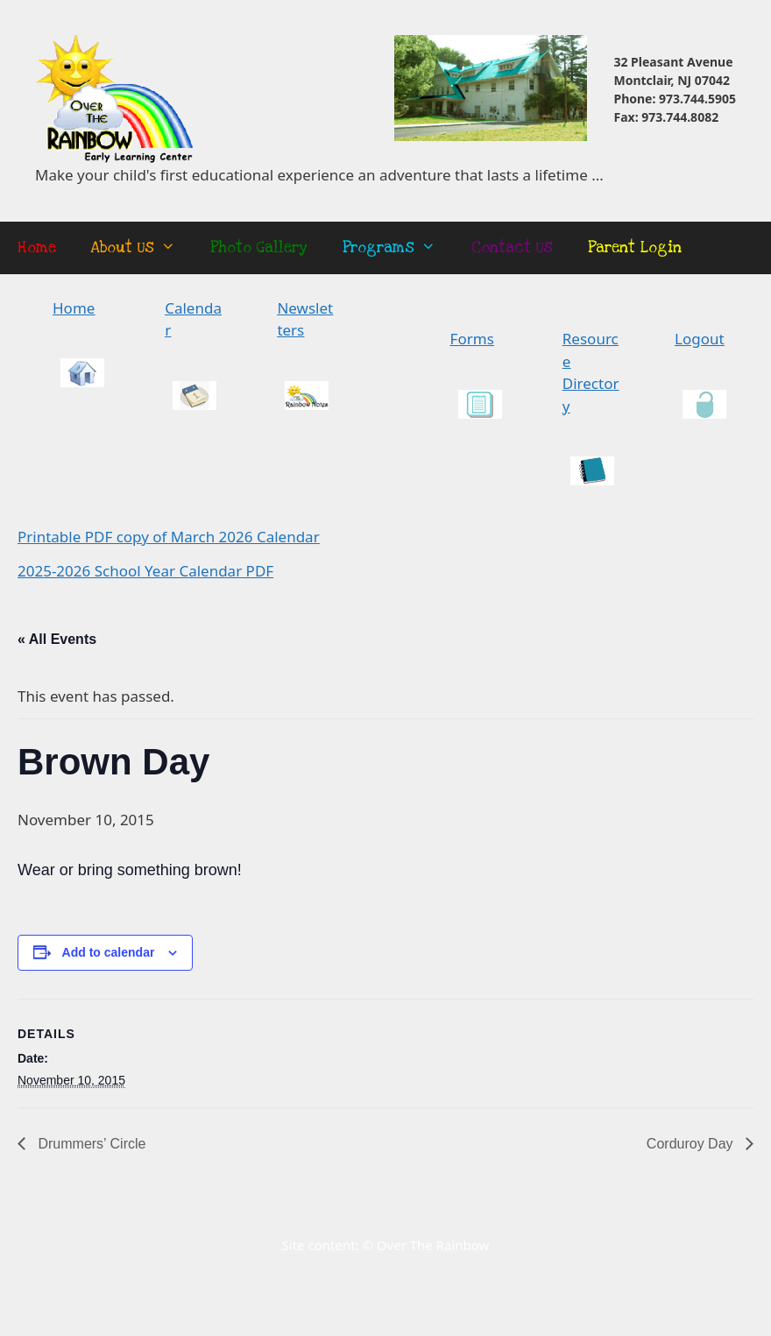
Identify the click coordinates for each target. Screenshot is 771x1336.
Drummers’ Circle (89, 1143)
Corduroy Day (692, 1143)
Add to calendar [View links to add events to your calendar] (108, 952)
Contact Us (512, 247)
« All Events (57, 639)
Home (37, 247)
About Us (142, 248)
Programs (398, 248)
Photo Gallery (259, 247)
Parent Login (635, 247)
